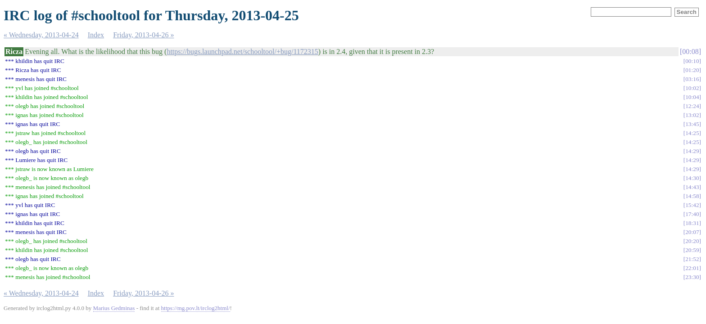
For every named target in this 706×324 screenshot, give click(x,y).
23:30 (692, 277)
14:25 (692, 133)
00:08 (690, 51)
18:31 (692, 223)
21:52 (692, 259)
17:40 (692, 214)
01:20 (692, 70)
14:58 (692, 196)
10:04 (692, 97)
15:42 (692, 205)
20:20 (692, 241)
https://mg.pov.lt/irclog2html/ (195, 308)
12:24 (692, 106)
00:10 (692, 61)
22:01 (692, 268)
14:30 (692, 178)
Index (96, 35)
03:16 (692, 79)
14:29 (692, 151)
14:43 (692, 187)
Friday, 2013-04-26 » (143, 35)
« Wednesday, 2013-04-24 (41, 35)
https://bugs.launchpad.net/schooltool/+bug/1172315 (242, 51)
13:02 (692, 115)
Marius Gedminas (114, 308)
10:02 (692, 88)
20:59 (692, 250)
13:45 (692, 124)
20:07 (692, 232)
